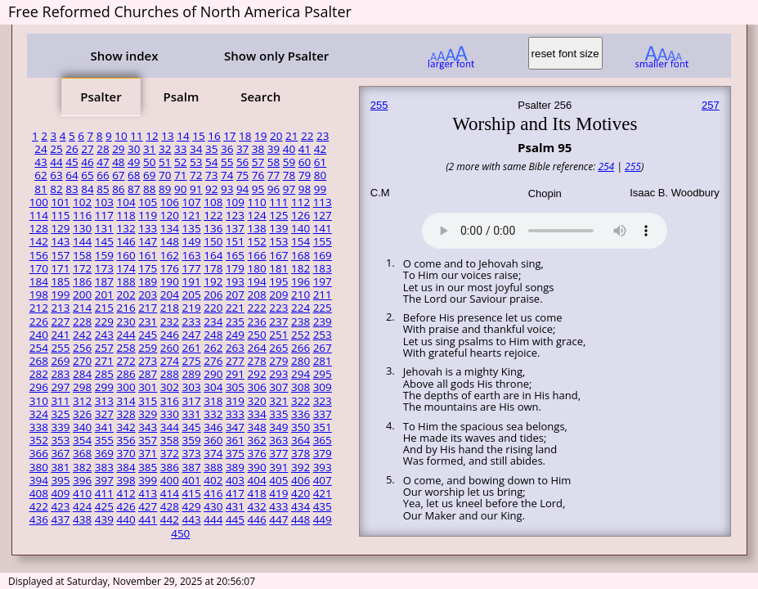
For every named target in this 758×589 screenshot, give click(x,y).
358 (169, 440)
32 (165, 149)
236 (257, 321)
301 (147, 387)
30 (134, 149)
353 (60, 440)
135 (191, 228)
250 (257, 334)
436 (38, 519)
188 (125, 281)
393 (322, 467)
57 (258, 162)
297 (60, 387)
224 (300, 307)
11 (136, 135)
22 (307, 135)
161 (147, 255)
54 (211, 162)
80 (320, 175)
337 (322, 414)
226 (38, 321)
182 (300, 268)
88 (149, 189)
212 (38, 307)
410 (82, 493)
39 (273, 149)
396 (82, 480)
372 (169, 453)
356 (125, 440)
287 (147, 373)
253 (322, 334)
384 (125, 467)
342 (125, 427)
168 (300, 255)
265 (278, 347)
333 (235, 414)
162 (169, 255)
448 (300, 519)
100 (38, 202)
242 (82, 334)
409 (60, 493)
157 (60, 255)
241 (60, 334)
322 (300, 400)
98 (304, 189)
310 (38, 400)
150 (213, 241)
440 (125, 519)
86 (118, 189)
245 (147, 334)
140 (300, 228)
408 (38, 493)
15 (198, 135)
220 (213, 307)
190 (169, 281)
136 (213, 228)
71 (180, 175)
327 (104, 414)
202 (125, 294)
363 (278, 440)
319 (235, 400)
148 (169, 241)
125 (278, 215)
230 (125, 321)
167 (278, 255)
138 (257, 228)
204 (169, 294)
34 (196, 149)
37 (242, 149)
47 (102, 162)
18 (245, 135)
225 (322, 307)
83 (71, 189)
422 (38, 506)
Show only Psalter (276, 55)
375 (235, 453)
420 (300, 493)
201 (104, 294)
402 (213, 480)
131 (104, 228)
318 (213, 400)
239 (322, 321)
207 (235, 294)
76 (258, 175)
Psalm (182, 96)
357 (147, 440)
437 (60, 519)
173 (104, 268)
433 (278, 506)
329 (147, 414)
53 (196, 162)
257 (104, 347)
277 (235, 360)
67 (118, 175)
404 (257, 480)
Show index (124, 55)
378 (300, 453)
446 (257, 519)
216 (125, 307)
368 (82, 453)
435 (322, 506)
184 (38, 281)
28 (102, 149)
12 (152, 135)
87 (134, 189)
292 (257, 373)
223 (278, 307)
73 (211, 175)
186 (82, 281)
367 (60, 453)
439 (104, 519)
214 (82, 307)
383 (104, 467)
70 (165, 175)
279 (278, 360)
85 (102, 189)
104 (125, 202)
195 (278, 281)
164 (213, 255)
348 (257, 427)
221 (235, 307)
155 (322, 241)
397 (104, 480)
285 (104, 373)
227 (60, 321)
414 (169, 493)
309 (322, 387)
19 (260, 135)
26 (71, 149)
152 (257, 241)
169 (322, 255)
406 (300, 480)
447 (278, 519)
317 (191, 400)
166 (257, 255)
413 (147, 493)
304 (213, 387)
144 (82, 241)
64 (71, 175)
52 (180, 162)
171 (60, 268)
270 (82, 360)
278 (257, 360)
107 (191, 202)
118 (125, 215)
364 (300, 440)
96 (273, 189)
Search (260, 96)
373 (191, 453)
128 (38, 228)
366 (38, 453)
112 (300, 202)
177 (191, 268)
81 (40, 189)
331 (191, 414)
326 (82, 414)
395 (60, 480)
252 (300, 334)
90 (180, 189)
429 (191, 506)
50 (149, 162)
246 (169, 334)
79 (304, 175)
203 (147, 294)
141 (322, 228)
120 (169, 215)
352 (38, 440)
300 (125, 387)
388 (213, 467)
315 (147, 400)
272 (125, 360)
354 (82, 440)
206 (213, 294)
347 (235, 427)
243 (104, 334)
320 (257, 400)
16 (214, 135)
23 (322, 135)
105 (147, 202)
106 (169, 202)
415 (191, 493)
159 (104, 255)
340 (82, 427)
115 (60, 215)
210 (300, 294)
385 (147, 467)
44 (56, 162)
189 (147, 281)
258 (125, 347)
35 (211, 149)
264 (257, 347)
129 (60, 228)
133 (147, 228)
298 (82, 387)
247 (191, 334)
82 (56, 189)
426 (125, 506)
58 (273, 162)
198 (38, 294)
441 (147, 519)
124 (257, 215)
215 (104, 307)
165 (235, 255)
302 (169, 387)
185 (60, 281)
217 (147, 307)
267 (322, 347)
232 (169, 321)
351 (322, 427)
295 (322, 373)
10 (120, 135)
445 (235, 519)
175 (147, 268)
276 (213, 360)
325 (60, 414)
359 (191, 440)
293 (278, 373)
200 (82, 294)
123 (235, 215)
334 (257, 414)
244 (125, 334)
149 (191, 241)
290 (213, 373)
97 (289, 189)
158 (82, 255)
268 (38, 360)
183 (322, 268)
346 (213, 427)
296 (38, 387)
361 (235, 440)
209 (278, 294)
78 (289, 175)
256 (82, 347)
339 (60, 427)
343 (147, 427)
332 (213, 414)
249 (235, 334)
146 (125, 241)
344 (169, 427)
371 (147, 453)
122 (213, 215)
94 (242, 189)
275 (191, 360)
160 (125, 255)
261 (191, 347)
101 (60, 202)
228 (82, 321)
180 (257, 268)
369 (104, 453)
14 (183, 135)
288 (169, 373)
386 (169, 467)
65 (87, 175)
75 (242, 175)
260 (169, 347)
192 (213, 281)
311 (60, 400)
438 (82, 519)
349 (278, 427)
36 (227, 149)
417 (235, 493)
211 (322, 294)
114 (38, 215)
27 (87, 149)
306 (257, 387)
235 (235, 321)
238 (300, 321)
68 (134, 175)
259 (147, 347)
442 (169, 519)
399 (147, 480)
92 (211, 189)
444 (213, 519)
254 (38, 347)
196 (300, 281)
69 (149, 175)
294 (300, 373)
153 (278, 241)
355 (104, 440)
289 (191, 373)
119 (147, 215)
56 (242, 162)
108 (213, 202)
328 (125, 414)
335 (278, 414)
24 (40, 149)
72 (196, 175)
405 (278, 480)
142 (38, 241)
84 (87, 189)
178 (213, 268)
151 (235, 241)
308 (300, 387)
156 (38, 255)
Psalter (100, 96)
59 (289, 162)
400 (169, 480)
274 (169, 360)
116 (82, 215)
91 (196, 189)
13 (167, 135)
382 (82, 467)
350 (300, 427)
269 (60, 360)
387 (191, 467)
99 (320, 189)
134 (169, 228)
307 (278, 387)
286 (125, 373)
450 (180, 533)
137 (235, 228)
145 (104, 241)
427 (147, 506)
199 (60, 294)
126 (300, 215)
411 (104, 493)
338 (38, 427)
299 (104, 387)
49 (134, 162)
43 (40, 162)
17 (229, 135)
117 (104, 215)
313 (104, 400)
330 (169, 414)
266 (300, 347)
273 (147, 360)
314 (125, 400)
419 (278, 493)
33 (180, 149)
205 (191, 294)
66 (102, 175)
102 (82, 202)
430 (213, 506)
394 (38, 480)
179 (235, 268)
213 (60, 307)
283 (60, 373)
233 (191, 321)
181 (278, 268)
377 (278, 453)
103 (104, 202)
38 (258, 149)
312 (82, 400)
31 (149, 149)
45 (71, 162)
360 (213, 440)
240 (38, 334)
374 (213, 453)
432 (257, 506)
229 (104, 321)
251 (278, 334)
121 (191, 215)
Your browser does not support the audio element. (544, 228)
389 (235, 467)
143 (60, 241)
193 (235, 281)
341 (104, 427)
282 (38, 373)
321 (278, 400)
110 (257, 202)
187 (104, 281)
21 (291, 135)
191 (191, 281)
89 (165, 189)
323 (322, 400)
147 (147, 241)
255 (60, 347)
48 (118, 162)
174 (125, 268)
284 (82, 373)
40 (289, 149)
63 (56, 175)
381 (60, 467)
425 (104, 506)
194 (257, 281)
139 (278, 228)
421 (322, 493)
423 (60, 506)
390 (257, 467)
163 (191, 255)
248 (213, 334)
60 (304, 162)
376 (257, 453)
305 (235, 387)
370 (125, 453)
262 (213, 347)
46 (87, 162)
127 (322, 215)
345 (191, 427)
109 (235, 202)
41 (304, 149)
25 (56, 149)
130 (82, 228)
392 (300, 467)
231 (147, 321)
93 (227, 189)
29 (118, 149)
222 (257, 307)
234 (213, 321)
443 (191, 519)
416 (213, 493)
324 (38, 414)
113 (322, 202)
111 (278, 202)
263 (235, 347)
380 (38, 467)
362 (257, 440)
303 (191, 387)
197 (322, 281)
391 (278, 467)
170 (38, 268)
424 (82, 506)
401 (191, 480)
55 (227, 162)
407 (322, 480)
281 (322, 360)
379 (322, 453)
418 (257, 493)
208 (257, 294)
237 (278, 321)
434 (300, 506)
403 (235, 480)
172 (82, 268)
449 (322, 519)
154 (300, 241)
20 (276, 135)
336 (300, 414)
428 (169, 506)
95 (258, 189)
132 (125, 228)
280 (300, 360)
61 (320, 162)
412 (125, 493)
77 (273, 175)
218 (169, 307)
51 (165, 162)
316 (169, 400)
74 (227, 175)
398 (125, 480)
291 (235, 373)
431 (235, 506)
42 (320, 149)
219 (191, 307)
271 (104, 360)
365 (322, 440)
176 (169, 268)
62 (40, 175)
